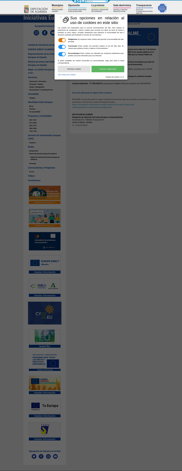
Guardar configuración (107, 69)
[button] (58, 8)
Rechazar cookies (74, 69)
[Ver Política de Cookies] (67, 75)
